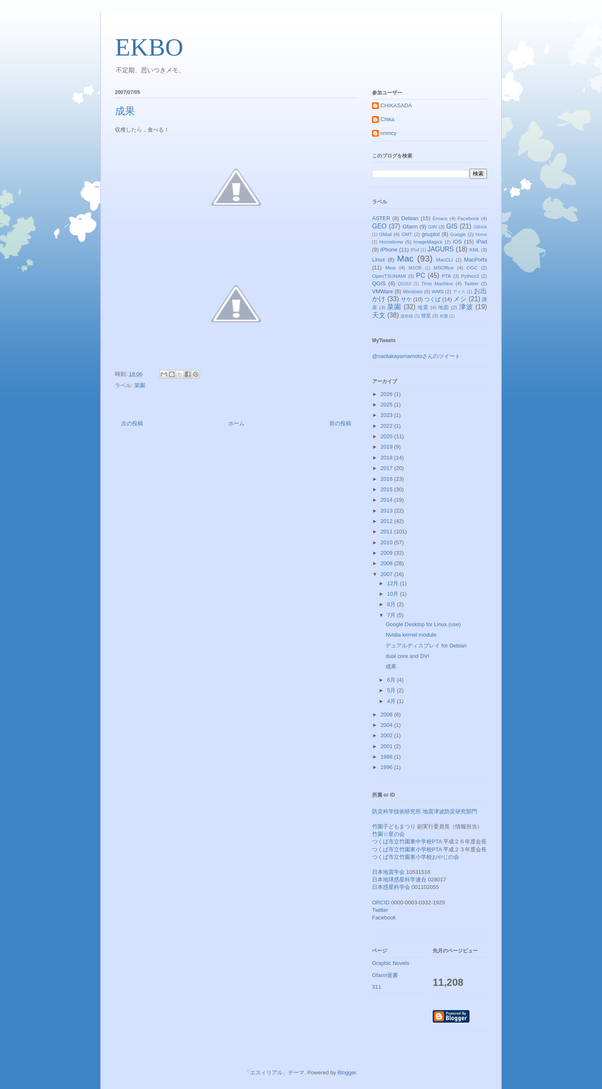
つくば (432, 299)
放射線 (406, 316)
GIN (432, 226)
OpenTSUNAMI (389, 276)
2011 (387, 531)
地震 (423, 307)
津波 (466, 306)
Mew (390, 267)
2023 (387, 415)
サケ (406, 299)
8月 (392, 604)
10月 (393, 594)
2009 (387, 553)
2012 (387, 521)
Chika (387, 119)
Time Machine (437, 283)
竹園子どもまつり (394, 826)
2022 (387, 426)
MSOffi (415, 268)
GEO (379, 226)
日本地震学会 (388, 872)
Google (458, 234)
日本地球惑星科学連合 (399, 879)
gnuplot (431, 234)
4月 (392, 701)
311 (376, 987)
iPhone (388, 249)
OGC (472, 267)
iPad (481, 242)
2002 (387, 735)
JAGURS (440, 249)
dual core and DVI (407, 656)
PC (420, 275)
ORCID (381, 902)
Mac (405, 258)
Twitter (471, 283)
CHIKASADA (396, 105)
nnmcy (388, 133)
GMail (385, 234)
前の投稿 (340, 423)
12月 (393, 583)
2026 (387, 394)
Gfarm (410, 226)
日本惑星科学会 (391, 887)
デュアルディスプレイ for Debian (426, 645)
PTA (446, 276)
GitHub (480, 227)
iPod (415, 250)
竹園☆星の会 (388, 834)
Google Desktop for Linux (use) (423, 624)
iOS (457, 242)
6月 (392, 680)
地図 (443, 307)
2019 (387, 447)
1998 (387, 757)
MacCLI (444, 259)
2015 (387, 489)
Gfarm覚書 (385, 975)
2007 (387, 574)
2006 (387, 714)
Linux (378, 259)
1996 (387, 767)
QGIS (379, 283)
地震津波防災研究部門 (450, 811)
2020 (387, 436)
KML (474, 249)
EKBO (149, 47)
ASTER (381, 218)
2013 (387, 511)
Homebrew (391, 241)
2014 (387, 500)
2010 (387, 542)
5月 (392, 690)
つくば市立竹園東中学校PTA (407, 841)
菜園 (139, 385)
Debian (409, 218)
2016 (387, 479)
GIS (452, 226)
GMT (406, 234)
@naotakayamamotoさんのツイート (416, 356)
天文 (378, 315)
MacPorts (475, 259)
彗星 (426, 315)
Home (481, 234)
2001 (387, 746)
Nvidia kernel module (410, 635)
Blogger (346, 1072)
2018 (387, 457)
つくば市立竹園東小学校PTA (407, 849)
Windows (413, 291)
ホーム (236, 423)
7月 (392, 615)
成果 (390, 666)
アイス (459, 291)
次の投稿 (132, 423)
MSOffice (444, 267)
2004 (387, 725)
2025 (387, 404)
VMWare (382, 291)
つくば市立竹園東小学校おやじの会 (415, 857)
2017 (387, 468)
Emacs (440, 218)
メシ (460, 298)
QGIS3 (404, 284)
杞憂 (444, 316)
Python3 (470, 276)
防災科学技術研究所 (396, 811)
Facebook (468, 218)
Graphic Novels (390, 963)
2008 (387, 563)
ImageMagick (428, 241)
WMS (438, 291)
